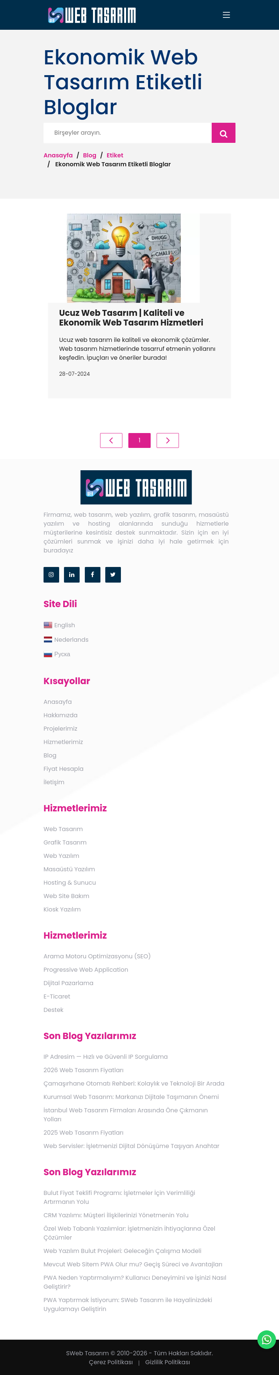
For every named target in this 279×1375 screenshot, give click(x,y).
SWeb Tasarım (87, 1353)
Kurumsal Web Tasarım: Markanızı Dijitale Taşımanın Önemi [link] (131, 1097)
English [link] (59, 625)
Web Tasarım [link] (63, 829)
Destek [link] (54, 1010)
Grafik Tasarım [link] (65, 842)
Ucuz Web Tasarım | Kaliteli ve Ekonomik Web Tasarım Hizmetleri (131, 317)
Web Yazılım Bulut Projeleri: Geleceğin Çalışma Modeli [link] (122, 1251)
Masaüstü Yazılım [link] (69, 869)
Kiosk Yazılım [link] (62, 909)
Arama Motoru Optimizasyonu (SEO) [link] (97, 956)
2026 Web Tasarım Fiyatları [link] (84, 1070)
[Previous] (111, 440)
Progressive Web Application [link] (86, 969)
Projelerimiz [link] (60, 728)
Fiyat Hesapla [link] (64, 769)
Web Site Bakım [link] (66, 896)
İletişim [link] (54, 782)
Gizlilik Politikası (167, 1362)
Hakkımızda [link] (61, 715)
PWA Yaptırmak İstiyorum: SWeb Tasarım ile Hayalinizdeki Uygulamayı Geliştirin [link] (128, 1304)
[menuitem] (139, 626)
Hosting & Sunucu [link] (70, 882)
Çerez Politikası (111, 1362)
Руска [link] (57, 654)
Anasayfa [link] (58, 702)
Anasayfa (58, 155)
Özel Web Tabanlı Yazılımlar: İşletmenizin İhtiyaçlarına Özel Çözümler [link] (129, 1233)
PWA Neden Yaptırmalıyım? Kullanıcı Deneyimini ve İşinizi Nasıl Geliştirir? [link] (135, 1282)
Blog (89, 155)
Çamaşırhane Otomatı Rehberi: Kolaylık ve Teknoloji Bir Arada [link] (134, 1083)
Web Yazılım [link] (61, 856)
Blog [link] (50, 755)
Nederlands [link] (66, 639)
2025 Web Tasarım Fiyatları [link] (84, 1132)
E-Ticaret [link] (57, 996)
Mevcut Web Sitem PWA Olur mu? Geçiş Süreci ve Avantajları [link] (133, 1264)
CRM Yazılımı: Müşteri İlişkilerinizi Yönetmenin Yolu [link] (116, 1215)
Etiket (115, 155)
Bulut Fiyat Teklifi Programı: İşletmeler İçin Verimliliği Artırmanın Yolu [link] (119, 1197)
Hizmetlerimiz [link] (63, 742)
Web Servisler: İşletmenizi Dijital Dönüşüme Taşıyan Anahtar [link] (131, 1146)
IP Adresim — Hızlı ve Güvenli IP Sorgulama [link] (106, 1056)
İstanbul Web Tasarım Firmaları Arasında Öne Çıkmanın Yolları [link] (126, 1115)
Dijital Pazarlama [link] (68, 983)
